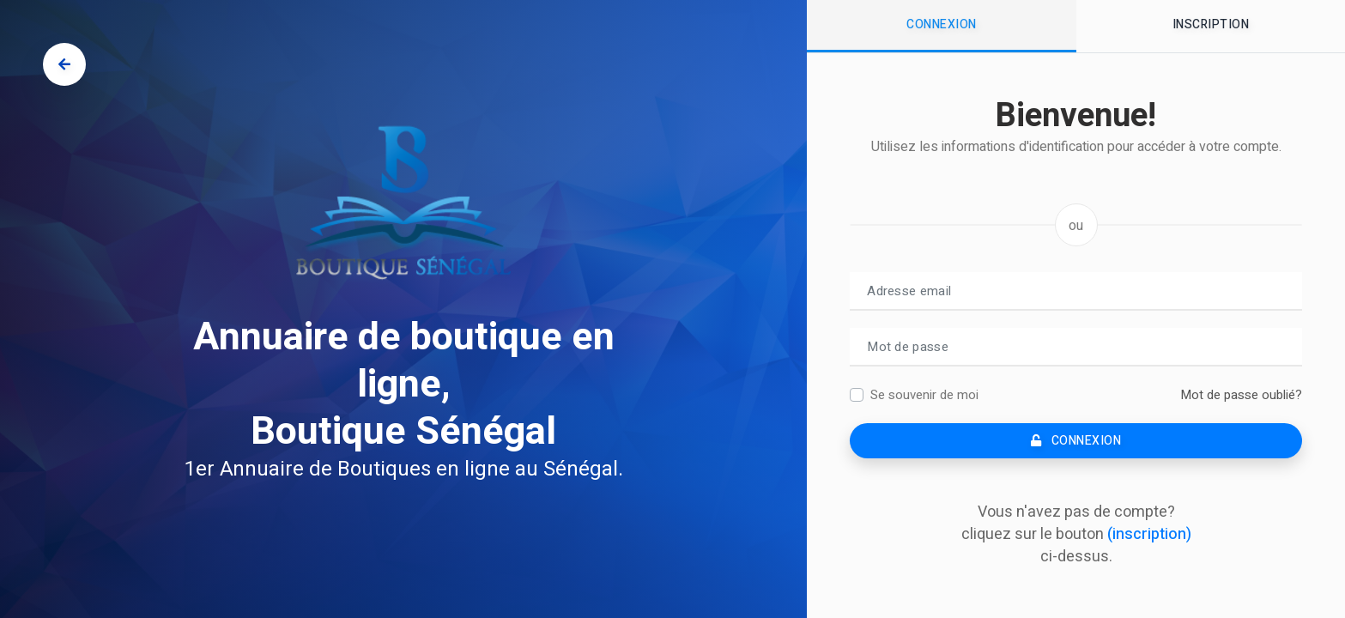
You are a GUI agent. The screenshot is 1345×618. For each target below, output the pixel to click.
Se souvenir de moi (924, 394)
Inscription (1211, 24)
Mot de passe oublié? (1241, 394)
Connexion (941, 24)
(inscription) (1149, 535)
